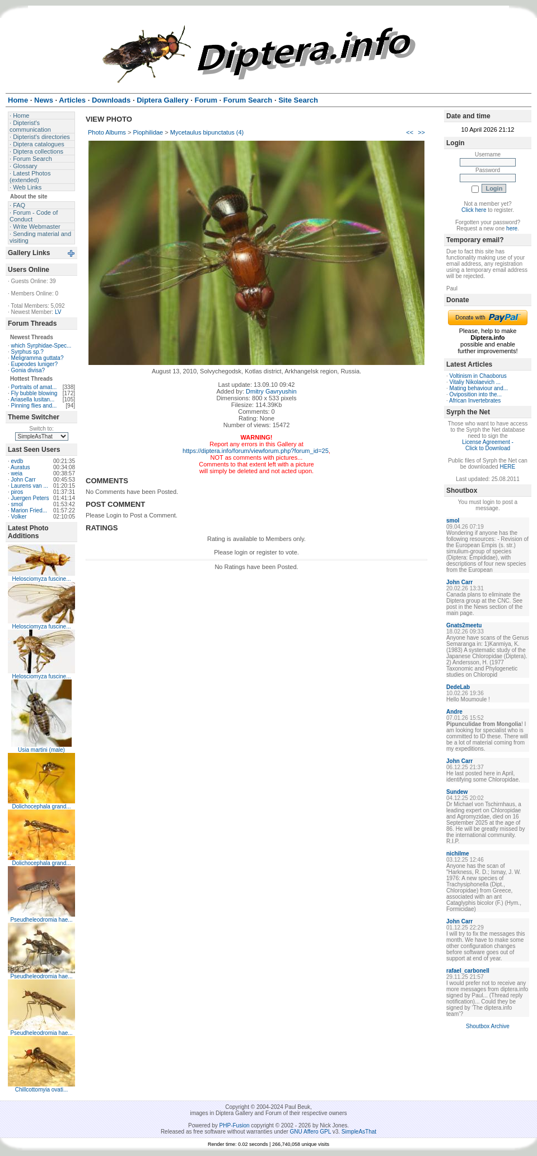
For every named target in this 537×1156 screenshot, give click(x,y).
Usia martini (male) (41, 750)
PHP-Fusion (235, 1125)
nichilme (457, 853)
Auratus (20, 467)
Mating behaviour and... (479, 388)
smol (17, 504)
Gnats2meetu (464, 625)
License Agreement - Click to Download (487, 445)
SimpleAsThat (359, 1132)
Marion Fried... (29, 510)
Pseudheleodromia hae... (41, 920)
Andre (454, 712)
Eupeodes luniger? (34, 364)
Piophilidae (148, 132)
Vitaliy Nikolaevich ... (475, 382)
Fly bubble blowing (34, 393)
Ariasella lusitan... (32, 399)
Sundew (457, 792)
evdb (17, 461)
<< (409, 132)
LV (58, 312)
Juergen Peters (30, 498)
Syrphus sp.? (27, 352)
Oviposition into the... (476, 394)
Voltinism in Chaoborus (478, 376)
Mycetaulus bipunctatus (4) (207, 132)
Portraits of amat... (34, 387)
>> (421, 132)
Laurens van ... (29, 486)
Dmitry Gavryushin (271, 391)
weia (17, 473)
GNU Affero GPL (310, 1132)
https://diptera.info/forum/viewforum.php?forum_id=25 (256, 450)
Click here (473, 210)
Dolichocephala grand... (41, 806)
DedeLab (458, 687)
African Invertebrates (475, 400)
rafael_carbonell (467, 971)
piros (17, 492)
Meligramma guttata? (37, 358)
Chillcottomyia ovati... (41, 1089)
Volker (19, 517)
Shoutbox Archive (488, 1026)
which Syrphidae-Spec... (41, 346)
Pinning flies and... (34, 406)
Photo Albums (107, 132)
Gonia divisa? (28, 370)
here (511, 228)
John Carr (23, 480)
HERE (507, 467)
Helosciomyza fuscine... (41, 579)
